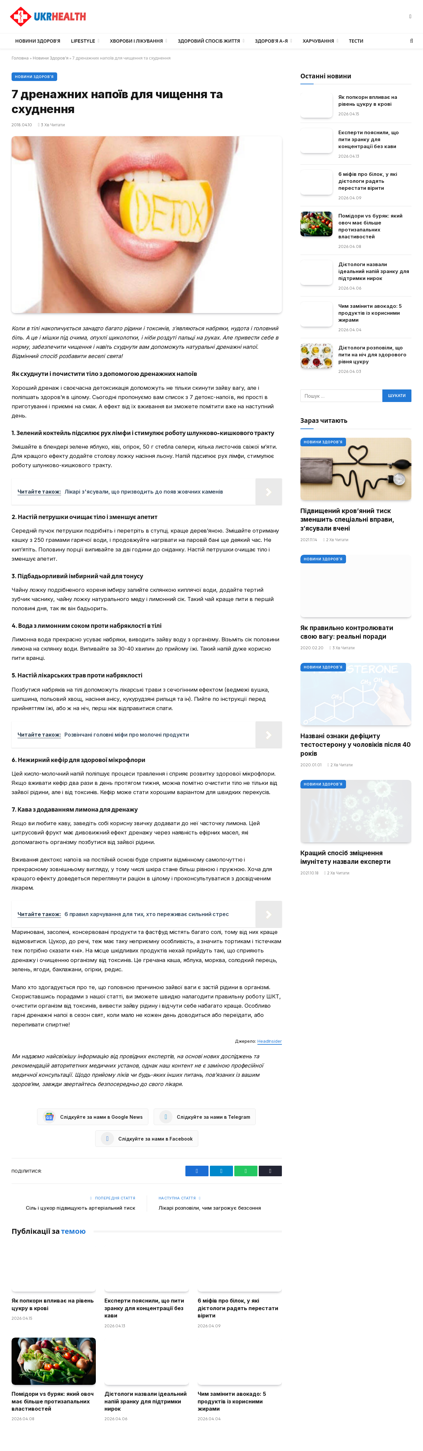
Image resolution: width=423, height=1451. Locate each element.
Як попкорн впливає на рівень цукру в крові (53, 1304)
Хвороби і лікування (136, 41)
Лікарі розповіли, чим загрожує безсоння (210, 1208)
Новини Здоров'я (50, 57)
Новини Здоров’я (37, 41)
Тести (356, 41)
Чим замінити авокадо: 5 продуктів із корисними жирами (232, 1401)
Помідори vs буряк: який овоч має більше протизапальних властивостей (53, 1401)
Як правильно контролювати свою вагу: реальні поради (346, 632)
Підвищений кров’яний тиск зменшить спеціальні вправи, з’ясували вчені (347, 519)
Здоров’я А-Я (271, 41)
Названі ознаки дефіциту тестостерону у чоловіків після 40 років (355, 744)
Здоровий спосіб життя (209, 41)
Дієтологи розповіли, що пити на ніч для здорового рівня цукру (372, 354)
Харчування (318, 41)
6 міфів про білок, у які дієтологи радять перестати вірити (238, 1308)
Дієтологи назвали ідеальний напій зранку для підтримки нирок (145, 1401)
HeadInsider (269, 1041)
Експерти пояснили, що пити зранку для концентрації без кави (144, 1308)
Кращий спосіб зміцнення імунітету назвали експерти (345, 857)
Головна (20, 57)
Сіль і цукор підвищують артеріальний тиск (80, 1208)
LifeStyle (83, 41)
